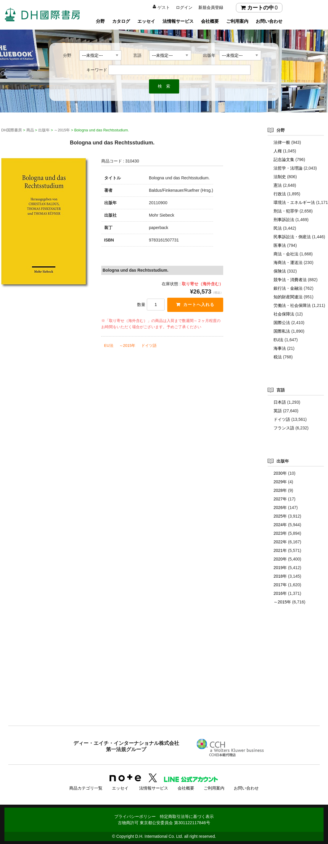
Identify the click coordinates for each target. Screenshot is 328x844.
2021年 (280, 550)
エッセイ (146, 21)
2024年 (280, 524)
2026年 (280, 507)
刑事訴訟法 (284, 219)
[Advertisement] (164, 677)
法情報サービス (178, 21)
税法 (278, 357)
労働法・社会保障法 (292, 305)
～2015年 (127, 345)
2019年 (280, 567)
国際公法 (282, 322)
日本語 (280, 402)
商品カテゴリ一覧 (85, 788)
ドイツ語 (149, 345)
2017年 (280, 584)
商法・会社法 (286, 254)
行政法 (280, 193)
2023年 (280, 533)
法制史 (280, 176)
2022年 (280, 541)
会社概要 (210, 21)
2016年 (280, 593)
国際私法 (282, 331)
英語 (278, 410)
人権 (278, 151)
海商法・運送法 (288, 262)
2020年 (280, 559)
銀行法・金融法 (288, 288)
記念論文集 (284, 159)
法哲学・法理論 (288, 168)
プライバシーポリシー (135, 816)
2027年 (280, 499)
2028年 (280, 490)
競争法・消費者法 (290, 279)
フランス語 (284, 428)
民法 (278, 228)
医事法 (280, 245)
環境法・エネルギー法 (294, 202)
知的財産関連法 (288, 296)
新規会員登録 (210, 7)
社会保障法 (284, 314)
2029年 (280, 481)
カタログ (121, 21)
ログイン (184, 7)
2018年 (280, 576)
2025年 (280, 516)
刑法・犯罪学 (286, 211)
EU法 (108, 345)
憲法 (278, 185)
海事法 (280, 348)
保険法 (280, 271)
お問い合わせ (269, 21)
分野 (100, 21)
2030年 (280, 473)
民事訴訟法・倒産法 (292, 236)
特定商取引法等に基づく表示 (187, 816)
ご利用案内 (237, 21)
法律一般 (282, 142)
